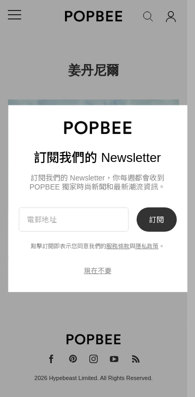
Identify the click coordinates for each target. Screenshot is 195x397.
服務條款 (117, 246)
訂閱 (156, 219)
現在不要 (98, 271)
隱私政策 (147, 246)
